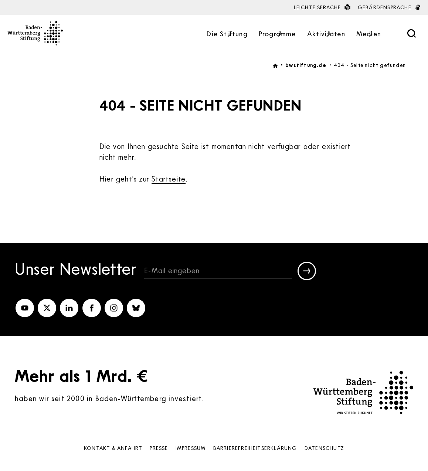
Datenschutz (324, 448)
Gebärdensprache (389, 7)
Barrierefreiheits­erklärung (255, 448)
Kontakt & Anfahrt (113, 448)
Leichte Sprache (322, 7)
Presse (159, 448)
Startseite (169, 178)
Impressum (191, 448)
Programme (277, 34)
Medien (368, 34)
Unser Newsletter (76, 270)
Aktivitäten (326, 34)
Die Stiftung (227, 34)
